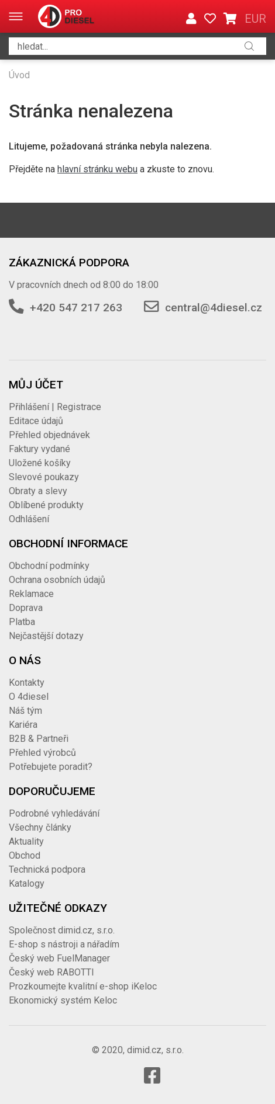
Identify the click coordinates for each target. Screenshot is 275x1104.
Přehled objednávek (49, 434)
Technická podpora (47, 869)
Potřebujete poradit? (50, 766)
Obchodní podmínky (49, 565)
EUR (255, 19)
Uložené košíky (40, 462)
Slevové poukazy (44, 476)
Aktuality (26, 841)
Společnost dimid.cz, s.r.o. (62, 930)
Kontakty (26, 682)
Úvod (19, 75)
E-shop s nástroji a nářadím (64, 944)
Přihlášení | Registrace (55, 406)
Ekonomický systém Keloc (63, 1000)
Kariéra (23, 724)
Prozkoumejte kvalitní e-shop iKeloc (83, 986)
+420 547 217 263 (76, 307)
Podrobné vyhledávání (54, 813)
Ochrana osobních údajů (57, 579)
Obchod (24, 855)
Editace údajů (36, 420)
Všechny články (40, 827)
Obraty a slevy (38, 491)
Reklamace (31, 593)
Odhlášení (29, 519)
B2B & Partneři (38, 738)
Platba (22, 621)
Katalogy (26, 883)
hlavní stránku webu (97, 169)
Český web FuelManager (59, 958)
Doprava (26, 607)
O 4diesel (29, 696)
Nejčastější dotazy (46, 635)
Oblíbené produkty (46, 505)
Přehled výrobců (42, 752)
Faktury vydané (39, 448)
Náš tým (25, 710)
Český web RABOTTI (51, 972)
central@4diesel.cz (213, 307)
